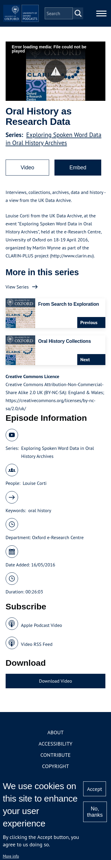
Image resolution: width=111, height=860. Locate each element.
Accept (94, 789)
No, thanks (95, 812)
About (55, 732)
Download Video (55, 681)
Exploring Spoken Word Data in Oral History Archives (54, 139)
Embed (77, 168)
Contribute (55, 754)
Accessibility (55, 743)
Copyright (55, 766)
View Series (17, 287)
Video (27, 168)
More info (11, 856)
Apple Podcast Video (41, 625)
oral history (39, 510)
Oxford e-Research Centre (57, 537)
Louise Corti (35, 483)
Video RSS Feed (37, 644)
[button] (55, 71)
